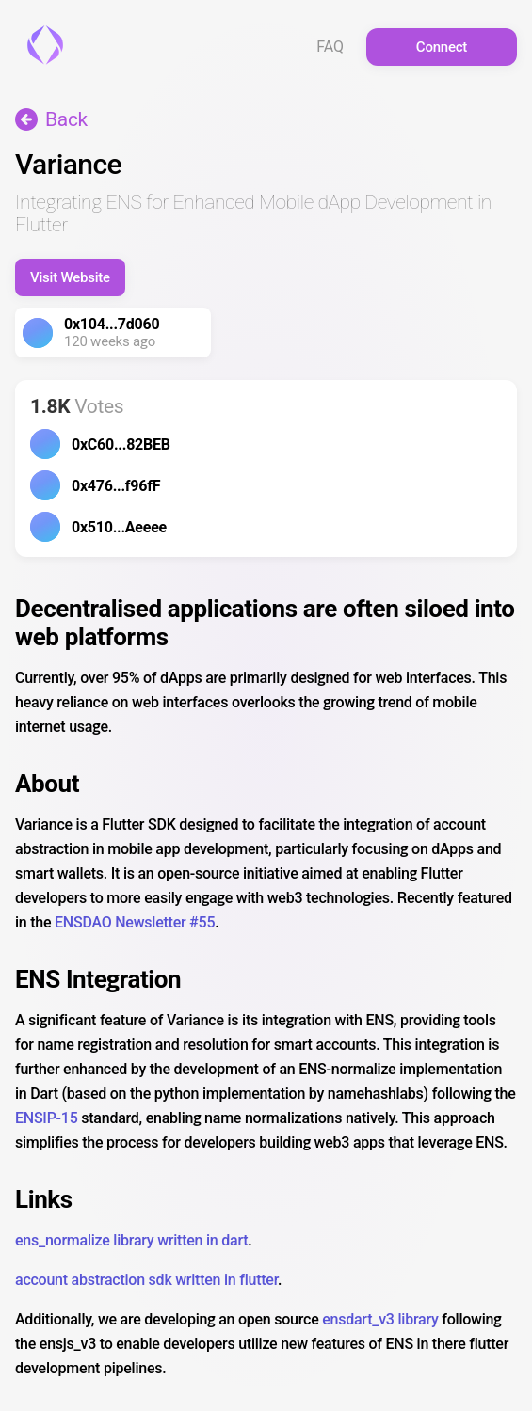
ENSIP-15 (46, 1118)
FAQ (330, 47)
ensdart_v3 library (380, 1319)
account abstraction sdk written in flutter (146, 1280)
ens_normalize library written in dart (131, 1240)
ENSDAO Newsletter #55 (135, 922)
